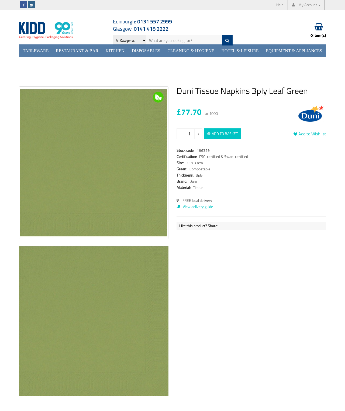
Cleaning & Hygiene (190, 50)
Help (279, 4)
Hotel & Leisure (240, 50)
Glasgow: (140, 28)
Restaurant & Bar (77, 50)
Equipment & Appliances (294, 50)
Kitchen (115, 50)
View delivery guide (195, 206)
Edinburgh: (142, 21)
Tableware (36, 50)
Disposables (146, 50)
